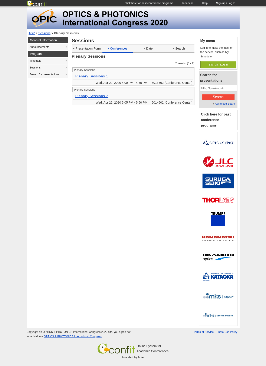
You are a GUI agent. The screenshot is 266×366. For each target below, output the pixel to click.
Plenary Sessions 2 (91, 96)
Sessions (44, 33)
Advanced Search (225, 103)
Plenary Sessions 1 (91, 76)
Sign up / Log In (218, 64)
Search (179, 48)
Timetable (36, 60)
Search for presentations (44, 74)
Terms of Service (203, 331)
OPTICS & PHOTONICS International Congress (73, 336)
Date (148, 48)
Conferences (118, 48)
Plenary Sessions (66, 33)
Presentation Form (87, 48)
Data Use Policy (227, 331)
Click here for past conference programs (216, 120)
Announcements (39, 46)
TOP (32, 33)
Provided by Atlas (133, 357)
